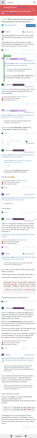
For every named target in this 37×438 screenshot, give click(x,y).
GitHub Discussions (22, 91)
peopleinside (8, 79)
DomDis (7, 27)
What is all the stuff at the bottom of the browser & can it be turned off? (17, 355)
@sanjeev (4, 150)
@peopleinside (6, 193)
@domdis (7, 58)
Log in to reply (30, 20)
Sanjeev (7, 54)
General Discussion (10, 20)
